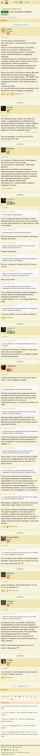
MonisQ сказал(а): (7, 340)
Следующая (22, 686)
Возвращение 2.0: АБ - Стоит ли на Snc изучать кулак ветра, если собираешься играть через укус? (19, 734)
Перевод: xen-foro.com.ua (8, 754)
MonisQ (9, 107)
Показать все (19, 94)
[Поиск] (37, 2)
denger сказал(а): (7, 211)
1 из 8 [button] (13, 686)
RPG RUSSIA (6, 747)
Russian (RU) (17, 747)
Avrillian (10, 660)
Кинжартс (10, 601)
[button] (2, 2)
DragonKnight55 (13, 537)
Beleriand (10, 148)
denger (4, 17)
